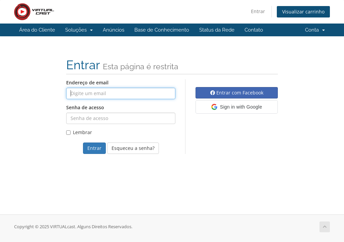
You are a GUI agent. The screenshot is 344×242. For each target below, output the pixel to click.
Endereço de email (87, 82)
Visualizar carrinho (303, 11)
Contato (254, 30)
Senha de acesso (85, 107)
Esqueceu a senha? (133, 148)
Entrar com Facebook (236, 92)
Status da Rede (216, 30)
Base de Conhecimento (161, 30)
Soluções (79, 30)
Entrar (258, 11)
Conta (315, 30)
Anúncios (113, 30)
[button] (237, 107)
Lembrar (79, 132)
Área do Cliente (37, 30)
